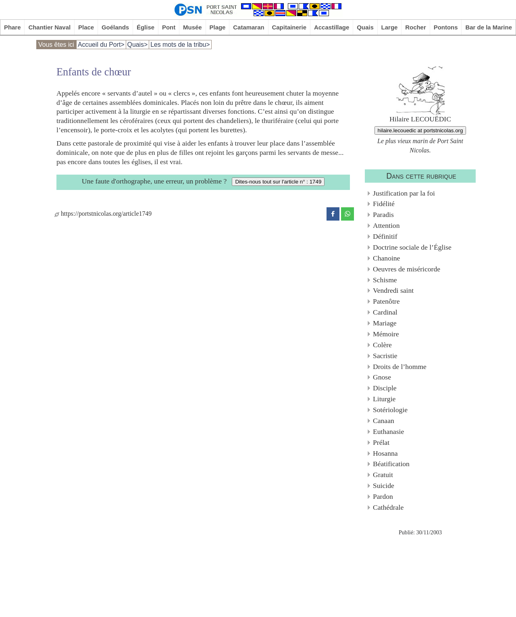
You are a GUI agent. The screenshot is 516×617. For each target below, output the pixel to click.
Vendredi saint (393, 290)
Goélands (115, 27)
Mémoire (386, 334)
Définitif (385, 236)
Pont (168, 27)
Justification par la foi (404, 193)
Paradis (383, 215)
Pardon (383, 496)
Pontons (446, 27)
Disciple (385, 388)
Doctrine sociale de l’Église (412, 247)
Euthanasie (388, 431)
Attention (386, 225)
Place (86, 27)
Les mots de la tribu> (180, 44)
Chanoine (386, 258)
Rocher (415, 27)
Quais (365, 27)
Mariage (385, 323)
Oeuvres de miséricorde (406, 269)
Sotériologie (390, 410)
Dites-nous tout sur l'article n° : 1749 (278, 182)
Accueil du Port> (101, 44)
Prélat (381, 442)
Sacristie (385, 356)
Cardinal (385, 312)
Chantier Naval (49, 27)
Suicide (383, 486)
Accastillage (331, 27)
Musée (192, 27)
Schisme (385, 280)
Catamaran (248, 27)
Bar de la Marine (488, 27)
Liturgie (384, 399)
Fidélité (384, 204)
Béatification (391, 464)
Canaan (383, 421)
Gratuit (383, 475)
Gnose (382, 377)
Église (145, 27)
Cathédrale (388, 507)
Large (389, 27)
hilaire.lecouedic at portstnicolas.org (420, 130)
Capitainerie (289, 27)
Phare (12, 27)
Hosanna (385, 453)
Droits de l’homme (400, 367)
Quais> (137, 44)
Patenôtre (386, 301)
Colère (382, 345)
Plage (218, 27)
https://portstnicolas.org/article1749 (103, 213)
